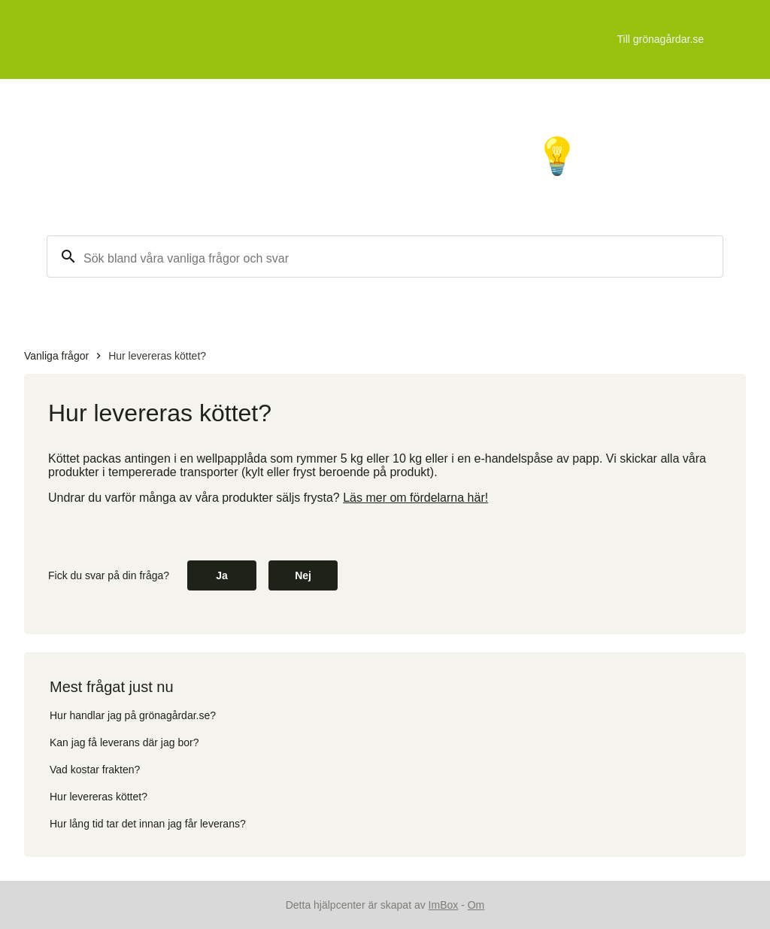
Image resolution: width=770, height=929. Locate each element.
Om (476, 905)
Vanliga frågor (56, 356)
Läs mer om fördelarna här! (415, 497)
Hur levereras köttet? (157, 356)
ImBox (444, 905)
